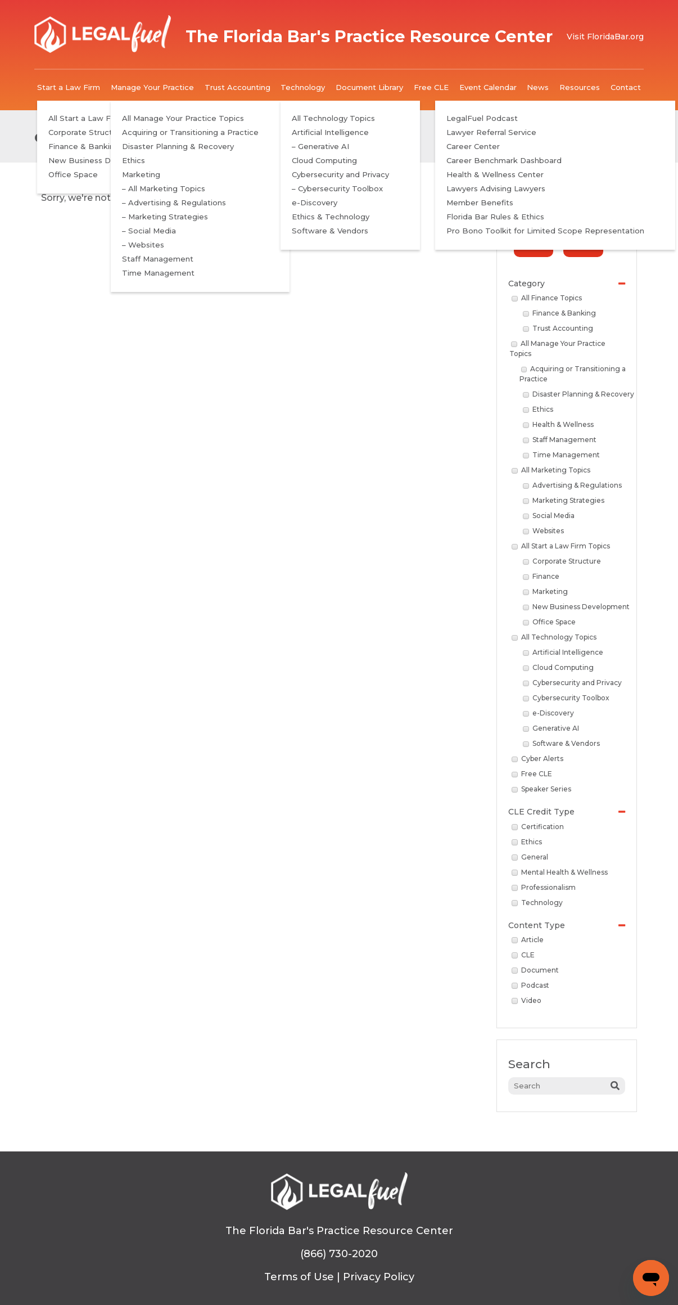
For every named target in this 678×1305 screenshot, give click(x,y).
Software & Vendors (561, 743)
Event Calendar (488, 87)
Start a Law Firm (68, 87)
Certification (538, 826)
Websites (543, 530)
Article (528, 939)
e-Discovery (548, 713)
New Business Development (576, 606)
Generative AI (551, 728)
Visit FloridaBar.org (605, 36)
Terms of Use (299, 1277)
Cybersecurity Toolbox (566, 698)
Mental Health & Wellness (560, 872)
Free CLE (431, 87)
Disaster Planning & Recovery (578, 394)
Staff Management (559, 439)
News (538, 87)
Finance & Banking (559, 313)
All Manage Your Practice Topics (557, 348)
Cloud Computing (558, 667)
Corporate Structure (562, 561)
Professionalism (544, 887)
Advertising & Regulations (572, 485)
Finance (541, 576)
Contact (626, 87)
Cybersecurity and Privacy (572, 682)
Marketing (545, 591)
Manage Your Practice (152, 87)
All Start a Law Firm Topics (561, 546)
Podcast (530, 985)
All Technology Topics (554, 637)
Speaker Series (541, 789)
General (530, 857)
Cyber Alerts (537, 758)
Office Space (549, 622)
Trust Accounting (237, 87)
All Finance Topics (547, 298)
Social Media (549, 515)
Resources (579, 87)
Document (535, 970)
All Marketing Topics (551, 470)
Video (526, 1000)
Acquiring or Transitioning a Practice (572, 373)
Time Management (561, 455)
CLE (523, 955)
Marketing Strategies (563, 500)
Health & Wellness (558, 424)
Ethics (538, 409)
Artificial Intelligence (563, 652)
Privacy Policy (378, 1277)
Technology (303, 87)
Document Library (369, 87)
